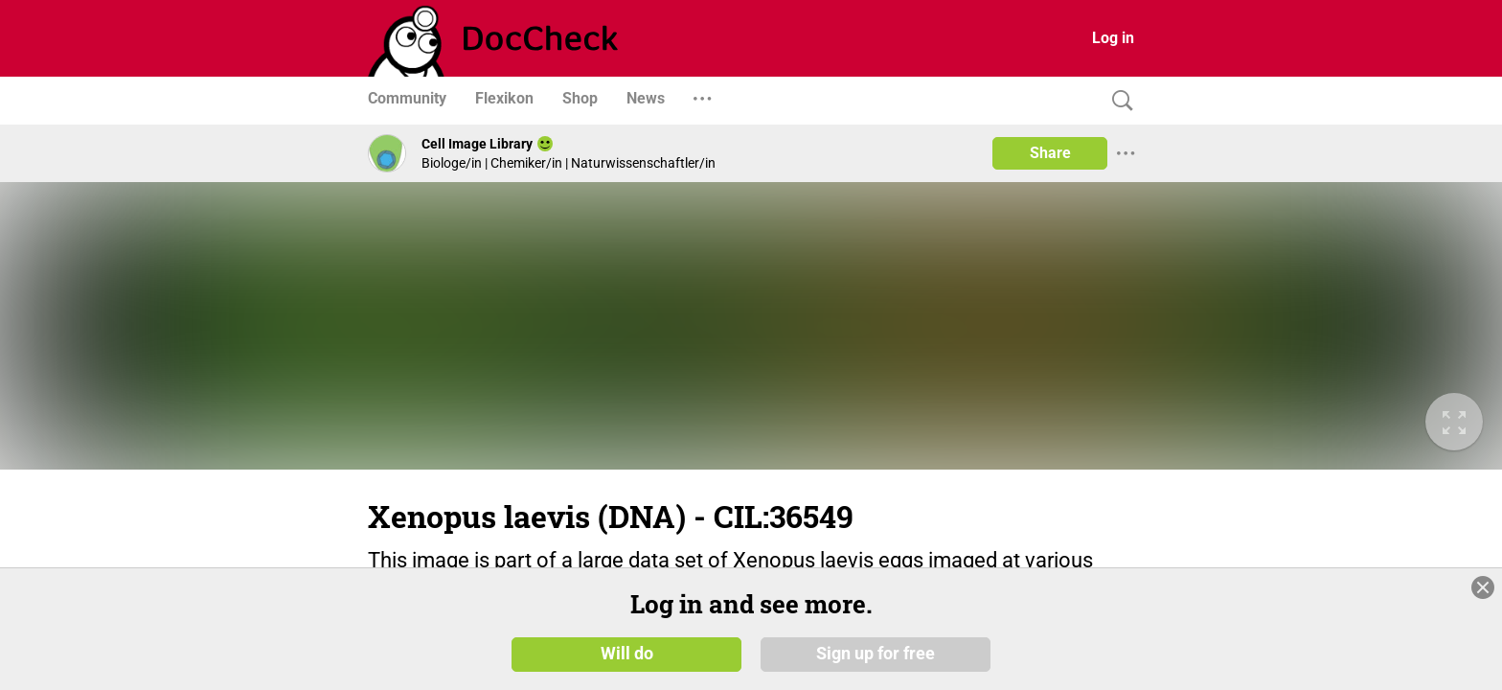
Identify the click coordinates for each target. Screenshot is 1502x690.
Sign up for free (875, 653)
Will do (627, 653)
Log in (1113, 38)
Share (1050, 153)
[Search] (1118, 101)
